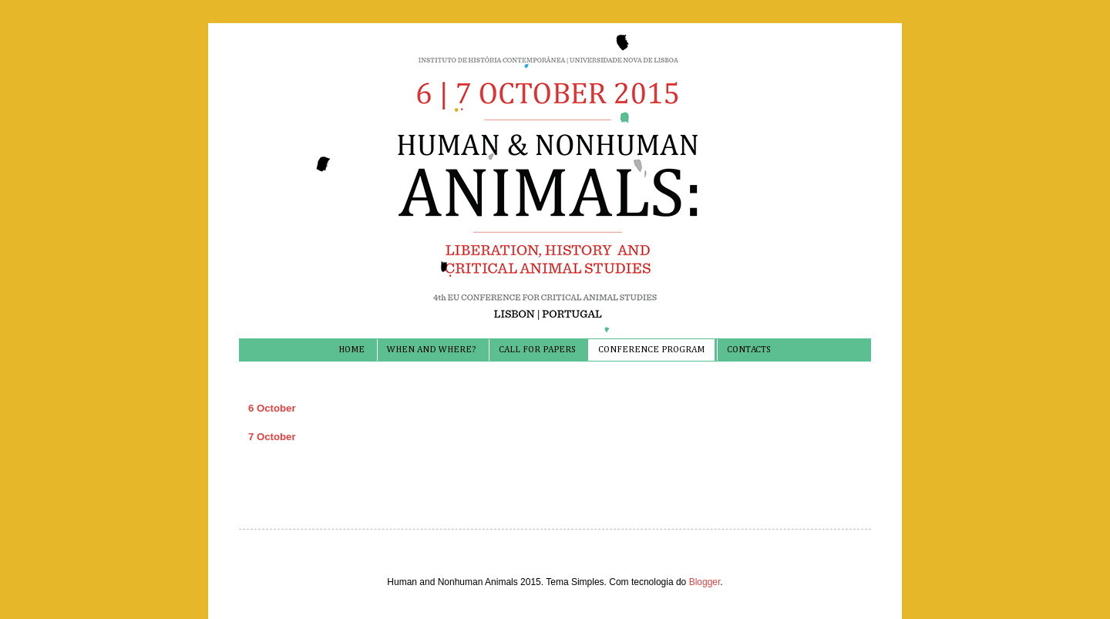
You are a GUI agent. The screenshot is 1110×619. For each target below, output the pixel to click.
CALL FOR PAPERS (537, 350)
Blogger (705, 582)
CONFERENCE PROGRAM (651, 350)
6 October (272, 408)
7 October (272, 436)
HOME (351, 350)
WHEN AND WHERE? (431, 350)
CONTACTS (749, 350)
